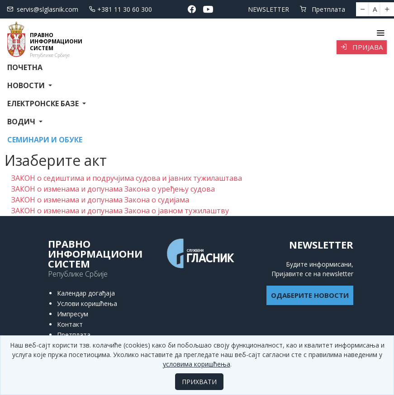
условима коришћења (196, 364)
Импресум (72, 314)
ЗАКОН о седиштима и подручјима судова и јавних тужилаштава (126, 178)
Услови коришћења (87, 303)
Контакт (70, 324)
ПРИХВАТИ (199, 381)
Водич (22, 122)
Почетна (25, 67)
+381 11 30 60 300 (120, 9)
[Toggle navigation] (380, 33)
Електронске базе (44, 103)
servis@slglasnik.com (42, 9)
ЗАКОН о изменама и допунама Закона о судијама (100, 200)
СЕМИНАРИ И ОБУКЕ (44, 140)
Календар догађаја (86, 293)
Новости (27, 85)
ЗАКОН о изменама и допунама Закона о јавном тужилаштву (120, 211)
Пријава (361, 47)
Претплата (322, 9)
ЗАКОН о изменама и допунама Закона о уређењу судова (113, 189)
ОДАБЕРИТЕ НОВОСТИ (310, 295)
